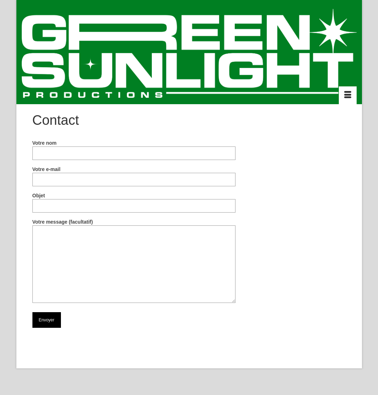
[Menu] (348, 95)
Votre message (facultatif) (133, 225)
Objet (133, 201)
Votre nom (133, 148)
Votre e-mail (133, 174)
